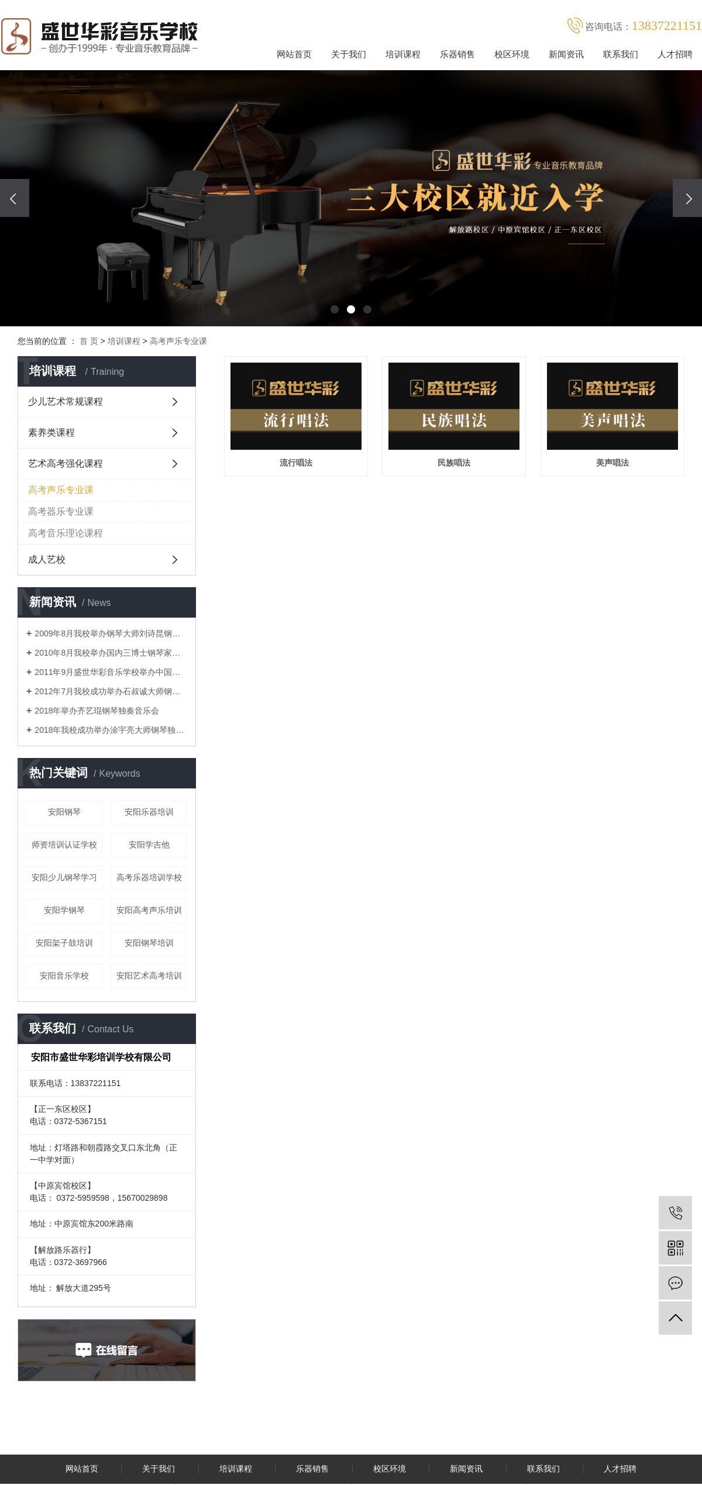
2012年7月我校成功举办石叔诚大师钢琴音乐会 (111, 691)
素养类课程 (51, 432)
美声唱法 (305, 620)
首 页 (89, 341)
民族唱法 (482, 475)
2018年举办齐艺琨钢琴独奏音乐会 (97, 710)
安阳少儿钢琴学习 (64, 877)
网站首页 (294, 54)
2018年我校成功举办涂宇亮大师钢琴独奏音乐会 (111, 730)
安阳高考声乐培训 (149, 910)
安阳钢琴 (64, 811)
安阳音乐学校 (64, 975)
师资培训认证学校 (64, 844)
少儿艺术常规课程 (65, 401)
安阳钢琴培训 (149, 942)
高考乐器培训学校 (149, 877)
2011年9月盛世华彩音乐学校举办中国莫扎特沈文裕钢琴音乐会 (111, 672)
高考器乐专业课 (61, 511)
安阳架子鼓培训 (64, 942)
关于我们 (348, 54)
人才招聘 (675, 54)
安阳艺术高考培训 (149, 975)
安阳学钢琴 (64, 910)
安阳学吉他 (149, 844)
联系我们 (620, 54)
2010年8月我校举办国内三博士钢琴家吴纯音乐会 (111, 652)
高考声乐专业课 (178, 341)
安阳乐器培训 (149, 811)
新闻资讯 (566, 54)
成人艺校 (47, 559)
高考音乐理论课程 (65, 533)
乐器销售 (457, 54)
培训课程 (403, 54)
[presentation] (14, 198)
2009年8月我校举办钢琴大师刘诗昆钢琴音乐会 (111, 633)
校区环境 (511, 54)
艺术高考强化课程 (65, 463)
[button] (335, 309)
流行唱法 (305, 475)
